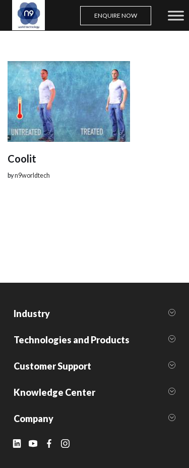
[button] (94, 313)
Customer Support (52, 366)
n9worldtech (32, 175)
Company (33, 418)
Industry (32, 313)
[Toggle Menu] (176, 15)
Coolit (22, 158)
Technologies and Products (72, 339)
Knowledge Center (54, 392)
